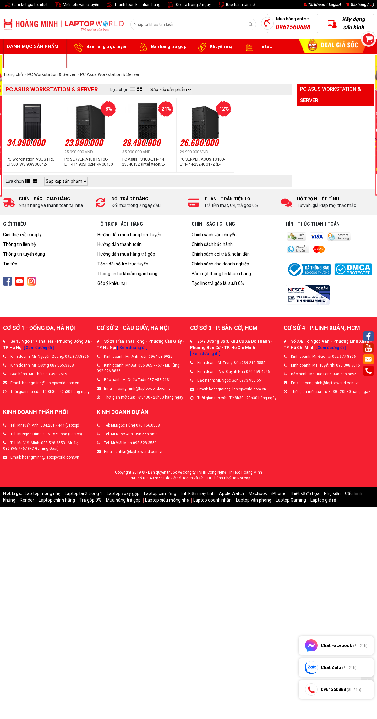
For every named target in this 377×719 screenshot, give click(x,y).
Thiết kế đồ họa (305, 493)
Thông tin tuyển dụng (24, 254)
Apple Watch (231, 493)
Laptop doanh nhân (212, 500)
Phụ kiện (332, 493)
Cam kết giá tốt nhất (25, 4)
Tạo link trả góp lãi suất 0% (218, 283)
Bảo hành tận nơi (236, 4)
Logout (334, 4)
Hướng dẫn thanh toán (119, 244)
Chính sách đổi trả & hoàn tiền (221, 254)
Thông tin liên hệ (19, 244)
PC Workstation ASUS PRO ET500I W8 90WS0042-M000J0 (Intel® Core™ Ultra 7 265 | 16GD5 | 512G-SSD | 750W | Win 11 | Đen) (31, 162)
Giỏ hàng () (360, 4)
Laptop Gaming (291, 500)
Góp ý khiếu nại (112, 283)
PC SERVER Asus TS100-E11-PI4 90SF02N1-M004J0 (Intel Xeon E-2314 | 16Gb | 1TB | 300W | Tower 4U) (88, 162)
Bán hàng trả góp (161, 47)
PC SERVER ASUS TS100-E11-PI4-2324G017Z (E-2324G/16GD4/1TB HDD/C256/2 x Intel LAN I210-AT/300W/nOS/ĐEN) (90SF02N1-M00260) (202, 162)
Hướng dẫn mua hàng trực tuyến (129, 234)
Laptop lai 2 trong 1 (83, 493)
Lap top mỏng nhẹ (42, 493)
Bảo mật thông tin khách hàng (221, 273)
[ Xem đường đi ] (39, 347)
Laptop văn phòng (253, 500)
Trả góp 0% (90, 500)
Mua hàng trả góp (123, 500)
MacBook (258, 493)
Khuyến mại (215, 47)
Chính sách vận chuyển (214, 234)
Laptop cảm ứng (160, 493)
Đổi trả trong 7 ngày (189, 4)
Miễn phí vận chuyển (76, 4)
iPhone (278, 493)
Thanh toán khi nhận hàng (133, 4)
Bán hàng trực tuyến (100, 47)
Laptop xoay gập (123, 493)
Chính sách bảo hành (212, 244)
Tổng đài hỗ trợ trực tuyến (122, 263)
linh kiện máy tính (198, 493)
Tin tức (257, 47)
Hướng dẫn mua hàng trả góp (126, 254)
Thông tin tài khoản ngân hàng (127, 273)
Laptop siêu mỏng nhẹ (167, 500)
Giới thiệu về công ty (22, 234)
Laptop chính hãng (57, 500)
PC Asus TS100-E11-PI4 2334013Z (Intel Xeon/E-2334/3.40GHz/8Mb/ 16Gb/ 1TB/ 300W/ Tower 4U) (147, 162)
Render (27, 500)
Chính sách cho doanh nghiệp (220, 263)
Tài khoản (316, 4)
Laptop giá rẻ (323, 500)
